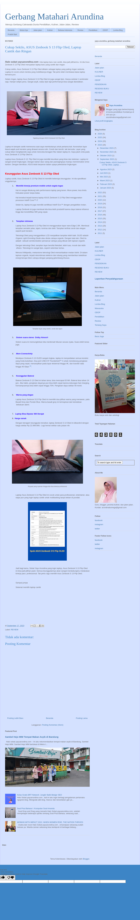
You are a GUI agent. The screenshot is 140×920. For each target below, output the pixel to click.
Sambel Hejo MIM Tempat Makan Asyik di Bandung (31, 737)
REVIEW (14, 630)
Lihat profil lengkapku (104, 121)
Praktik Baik (12, 34)
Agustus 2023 (106, 169)
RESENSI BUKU (102, 89)
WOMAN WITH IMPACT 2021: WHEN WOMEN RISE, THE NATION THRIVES (50, 822)
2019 (100, 203)
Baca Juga (99, 336)
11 (30, 366)
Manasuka (99, 308)
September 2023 (107, 159)
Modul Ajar (24, 30)
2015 (100, 218)
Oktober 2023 (106, 155)
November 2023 (107, 152)
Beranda (11, 30)
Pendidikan (93, 30)
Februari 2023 (106, 184)
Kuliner (50, 30)
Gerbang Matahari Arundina (54, 16)
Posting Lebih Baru (15, 718)
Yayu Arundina (115, 105)
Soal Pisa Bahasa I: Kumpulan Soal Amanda (36, 808)
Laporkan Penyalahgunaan (109, 278)
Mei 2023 (104, 177)
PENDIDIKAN (100, 84)
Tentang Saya (100, 325)
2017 (100, 211)
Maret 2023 (105, 180)
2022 (100, 192)
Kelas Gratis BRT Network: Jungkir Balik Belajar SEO (39, 795)
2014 (100, 222)
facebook (99, 520)
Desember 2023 (107, 148)
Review (80, 30)
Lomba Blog (118, 30)
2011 (100, 233)
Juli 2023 (104, 173)
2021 (100, 196)
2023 (100, 145)
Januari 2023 (106, 188)
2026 (100, 134)
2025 (100, 137)
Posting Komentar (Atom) (52, 725)
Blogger (86, 859)
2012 (100, 230)
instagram (99, 524)
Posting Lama (82, 718)
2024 (100, 141)
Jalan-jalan (37, 30)
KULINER (99, 72)
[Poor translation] (10, 877)
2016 (100, 215)
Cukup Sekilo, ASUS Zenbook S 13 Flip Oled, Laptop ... (112, 163)
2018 (100, 207)
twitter (97, 529)
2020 (100, 200)
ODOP (105, 30)
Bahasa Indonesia (65, 30)
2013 (100, 226)
